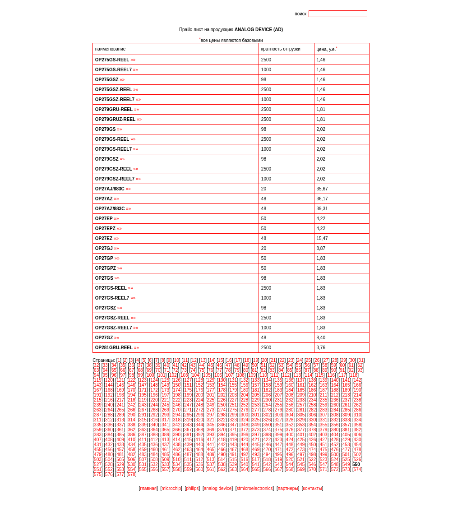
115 (319, 375)
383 (98, 434)
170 (131, 390)
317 (165, 419)
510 (176, 459)
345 (210, 424)
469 (256, 449)
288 (109, 414)
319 (188, 419)
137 (301, 380)
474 (312, 449)
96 (113, 375)
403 (324, 434)
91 (342, 370)
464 (199, 449)
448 (290, 444)
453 (346, 444)
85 (289, 370)
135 (278, 380)
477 (346, 449)
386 (131, 434)
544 (290, 464)
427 (324, 439)
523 (324, 459)
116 (331, 375)
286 (357, 409)
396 (244, 434)
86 (298, 370)
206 (267, 395)
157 (256, 385)
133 (256, 380)
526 (357, 459)
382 (357, 429)
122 (131, 380)
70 (157, 370)
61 (351, 365)
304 (290, 414)
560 (199, 469)
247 (188, 404)
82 (263, 370)
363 (143, 429)
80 (245, 370)
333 (346, 419)
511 (188, 459)
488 (199, 454)
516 (244, 459)
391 (188, 434)
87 (307, 370)
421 (256, 439)
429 (346, 439)
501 (346, 454)
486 (176, 454)
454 (357, 444)
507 (143, 459)
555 (143, 469)
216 (109, 399)
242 (131, 404)
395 (233, 434)
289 (120, 414)
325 (256, 419)
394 (222, 434)
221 (165, 399)
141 (346, 380)
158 (267, 385)
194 (131, 395)
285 (346, 409)
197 (165, 395)
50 (254, 365)
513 (210, 459)
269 (165, 409)
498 (312, 454)
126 (176, 380)
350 (267, 424)
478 (357, 449)
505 (120, 459)
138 (312, 380)
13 (202, 360)
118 (353, 375)
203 (233, 395)
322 (222, 419)
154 (222, 385)
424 (290, 439)
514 (222, 459)
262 (357, 404)
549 (346, 464)
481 (120, 454)
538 (222, 464)
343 (188, 424)
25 (308, 360)
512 (199, 459)
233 (301, 399)
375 (278, 429)
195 (143, 395)
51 (263, 365)
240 (109, 404)
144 (109, 385)
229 (256, 399)
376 (290, 429)
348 (244, 424)
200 (199, 395)
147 (143, 385)
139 (324, 380)
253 (256, 404)
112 (286, 375)
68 (140, 370)
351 (278, 424)
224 (199, 399)
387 (143, 434)
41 (175, 365)
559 (188, 469)
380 (335, 429)
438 (176, 444)
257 (301, 404)
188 (335, 390)
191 (98, 395)
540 (244, 464)
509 (165, 459)
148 (154, 385)
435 (143, 444)
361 (120, 429)
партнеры (288, 488)
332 (335, 419)
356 (335, 424)
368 (199, 429)
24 (299, 360)
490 (222, 454)
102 (173, 375)
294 (176, 414)
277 (256, 409)
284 (335, 409)
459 (143, 449)
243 (143, 404)
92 (351, 370)
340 (154, 424)
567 (278, 469)
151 (188, 385)
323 (233, 419)
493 (256, 454)
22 (281, 360)
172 (154, 390)
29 (343, 360)
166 (357, 385)
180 (244, 390)
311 (98, 419)
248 (199, 404)
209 (301, 395)
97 (122, 375)
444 (244, 444)
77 (219, 370)
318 (176, 419)
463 (188, 449)
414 (176, 439)
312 (109, 419)
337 (120, 424)
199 (188, 395)
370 (222, 429)
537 (210, 464)
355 (324, 424)
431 (98, 444)
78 (228, 370)
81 (254, 370)
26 (316, 360)
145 (120, 385)
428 (335, 439)
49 (245, 365)
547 (324, 464)
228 (244, 399)
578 (131, 474)
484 (154, 454)
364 (154, 429)
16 (229, 360)
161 (301, 385)
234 (312, 399)
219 (143, 399)
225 (210, 399)
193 (120, 395)
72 (175, 370)
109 (252, 375)
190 (357, 390)
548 (335, 464)
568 (290, 469)
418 (222, 439)
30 (352, 360)
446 (267, 444)
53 (280, 365)
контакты (312, 488)
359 (98, 429)
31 (361, 360)
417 (210, 439)
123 (143, 380)
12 (194, 360)
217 (120, 399)
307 (324, 414)
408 (109, 439)
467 (233, 449)
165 (346, 385)
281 (301, 409)
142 (357, 380)
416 (199, 439)
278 (267, 409)
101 (162, 375)
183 (278, 390)
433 (120, 444)
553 (120, 469)
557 (165, 469)
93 (359, 370)
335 (98, 424)
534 (176, 464)
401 (301, 434)
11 (185, 360)
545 (301, 464)
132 (244, 380)
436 (154, 444)
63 (96, 370)
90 (333, 370)
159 (278, 385)
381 (346, 429)
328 (290, 419)
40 (166, 365)
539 (233, 464)
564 (244, 469)
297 (210, 414)
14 (211, 360)
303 (278, 414)
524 (335, 459)
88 (316, 370)
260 (335, 404)
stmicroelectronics (255, 488)
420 (244, 439)
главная (148, 488)
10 (176, 360)
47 (228, 365)
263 (98, 409)
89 (324, 370)
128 (199, 380)
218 (131, 399)
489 (210, 454)
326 (267, 419)
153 (210, 385)
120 (109, 380)
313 (120, 419)
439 (188, 444)
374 (267, 429)
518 (267, 459)
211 (324, 395)
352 (290, 424)
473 (301, 449)
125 (165, 380)
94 (96, 375)
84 (280, 370)
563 (233, 469)
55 (298, 365)
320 (199, 419)
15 (220, 360)
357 (346, 424)
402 (312, 434)
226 (222, 399)
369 (210, 429)
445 (256, 444)
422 (267, 439)
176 (199, 390)
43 (192, 365)
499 (324, 454)
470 (267, 449)
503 (98, 459)
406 (357, 434)
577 (120, 474)
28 (334, 360)
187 (324, 390)
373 (256, 429)
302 (267, 414)
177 (210, 390)
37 (140, 365)
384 (109, 434)
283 (324, 409)
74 (192, 370)
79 (237, 370)
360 (109, 429)
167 (98, 390)
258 (312, 404)
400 (290, 434)
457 (120, 449)
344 (199, 424)
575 (98, 474)
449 (301, 444)
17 (238, 360)
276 (244, 409)
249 (210, 404)
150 (176, 385)
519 (278, 459)
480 (109, 454)
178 (222, 390)
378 (312, 429)
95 (105, 375)
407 (98, 439)
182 (267, 390)
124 (154, 380)
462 (176, 449)
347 (233, 424)
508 (154, 459)
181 (256, 390)
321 (210, 419)
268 (154, 409)
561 (210, 469)
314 (131, 419)
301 (256, 414)
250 (222, 404)
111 (274, 375)
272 (199, 409)
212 (335, 395)
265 (120, 409)
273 (210, 409)
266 (131, 409)
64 (105, 370)
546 (312, 464)
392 (199, 434)
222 (176, 399)
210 (312, 395)
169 (120, 390)
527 (98, 464)
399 (278, 434)
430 (357, 439)
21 (273, 360)
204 (244, 395)
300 (244, 414)
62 (359, 365)
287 (98, 414)
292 (154, 414)
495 (278, 454)
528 (109, 464)
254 (267, 404)
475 (324, 449)
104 (195, 375)
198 (176, 395)
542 (267, 464)
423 (278, 439)
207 (278, 395)
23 (290, 360)
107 (229, 375)
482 (131, 454)
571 (324, 469)
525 (346, 459)
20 (264, 360)
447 (278, 444)
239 (98, 404)
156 (244, 385)
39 (157, 365)
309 (346, 414)
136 (290, 380)
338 (131, 424)
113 (297, 375)
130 (222, 380)
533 (165, 464)
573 (346, 469)
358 (357, 424)
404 (335, 434)
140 (335, 380)
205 (256, 395)
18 (247, 360)
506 (131, 459)
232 (290, 399)
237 (346, 399)
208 (290, 395)
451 (324, 444)
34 (113, 365)
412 (154, 439)
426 (312, 439)
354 (312, 424)
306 (312, 414)
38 (149, 365)
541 (256, 464)
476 (335, 449)
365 (165, 429)
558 (176, 469)
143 (98, 385)
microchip (171, 488)
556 (154, 469)
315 (143, 419)
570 (312, 469)
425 (301, 439)
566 (267, 469)
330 (312, 419)
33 (105, 365)
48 (237, 365)
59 (333, 365)
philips (192, 488)
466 (222, 449)
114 (308, 375)
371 (233, 429)
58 (324, 365)
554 (131, 469)
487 (188, 454)
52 (271, 365)
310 (357, 414)
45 (210, 365)
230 (267, 399)
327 (278, 419)
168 (109, 390)
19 (255, 360)
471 (278, 449)
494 (267, 454)
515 (233, 459)
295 (188, 414)
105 (207, 375)
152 (199, 385)
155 (233, 385)
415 (188, 439)
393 (210, 434)
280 (290, 409)
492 (244, 454)
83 (271, 370)
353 (301, 424)
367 (188, 429)
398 (267, 434)
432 (109, 444)
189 (346, 390)
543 (278, 464)
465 (210, 449)
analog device (218, 488)
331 (324, 419)
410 (131, 439)
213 (346, 395)
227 (233, 399)
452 (335, 444)
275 (233, 409)
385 (120, 434)
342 (176, 424)
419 (233, 439)
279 (278, 409)
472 (290, 449)
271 (188, 409)
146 (131, 385)
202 (222, 395)
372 (244, 429)
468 (244, 449)
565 (256, 469)
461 (165, 449)
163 (324, 385)
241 (120, 404)
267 (143, 409)
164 (335, 385)
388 (154, 434)
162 (312, 385)
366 (176, 429)
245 (165, 404)
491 (233, 454)
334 (357, 419)
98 (131, 375)
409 (120, 439)
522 (312, 459)
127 (188, 380)
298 (222, 414)
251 (233, 404)
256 (290, 404)
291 (143, 414)
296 (199, 414)
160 (290, 385)
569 (301, 469)
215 (98, 399)
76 (210, 370)
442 (222, 444)
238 (357, 399)
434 (131, 444)
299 (233, 414)
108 (241, 375)
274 (222, 409)
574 (357, 469)
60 (342, 365)
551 (98, 469)
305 (301, 414)
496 (290, 454)
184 (290, 390)
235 (324, 399)
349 (256, 424)
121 (120, 380)
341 (165, 424)
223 (188, 399)
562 (222, 469)
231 (278, 399)
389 (165, 434)
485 (165, 454)
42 (184, 365)
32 (96, 365)
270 (176, 409)
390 (176, 434)
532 (154, 464)
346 (222, 424)
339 (143, 424)
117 (342, 375)
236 (335, 399)
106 (218, 375)
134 (267, 380)
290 (131, 414)
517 (256, 459)
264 (109, 409)
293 (165, 414)
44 (201, 365)
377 (301, 429)
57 (316, 365)
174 (176, 390)
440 (199, 444)
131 (233, 380)
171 (143, 390)
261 (346, 404)
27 (325, 360)
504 (109, 459)
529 (120, 464)
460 (154, 449)
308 (335, 414)
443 (233, 444)
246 (176, 404)
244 (154, 404)
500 (335, 454)
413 (165, 439)
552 (109, 469)
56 (307, 365)
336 (109, 424)
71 (166, 370)
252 (244, 404)
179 (233, 390)
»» (132, 59)
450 (312, 444)
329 (301, 419)
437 (165, 444)
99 (140, 375)
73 (184, 370)
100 (150, 375)
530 (131, 464)
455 (98, 449)
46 (219, 365)
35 (122, 365)
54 (289, 365)
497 (301, 454)
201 (210, 395)
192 (109, 395)
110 (263, 375)
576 (109, 474)
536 (199, 464)
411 (143, 439)
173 (165, 390)
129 (210, 380)
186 (312, 390)
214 (357, 395)
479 (98, 454)
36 (131, 365)
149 (165, 385)
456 (109, 449)
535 (188, 464)
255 (278, 404)
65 (113, 370)
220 (154, 399)
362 (131, 429)
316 (154, 419)
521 (301, 459)
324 (244, 419)
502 (357, 454)
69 (149, 370)
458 (131, 449)
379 (324, 429)
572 (335, 469)
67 (131, 370)
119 (98, 380)
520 (290, 459)
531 (143, 464)
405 (346, 434)
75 (201, 370)
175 (188, 390)
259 (324, 404)
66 (122, 370)
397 (256, 434)
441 (210, 444)
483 (143, 454)
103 (184, 375)
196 (154, 395)
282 (312, 409)
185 (301, 390)
